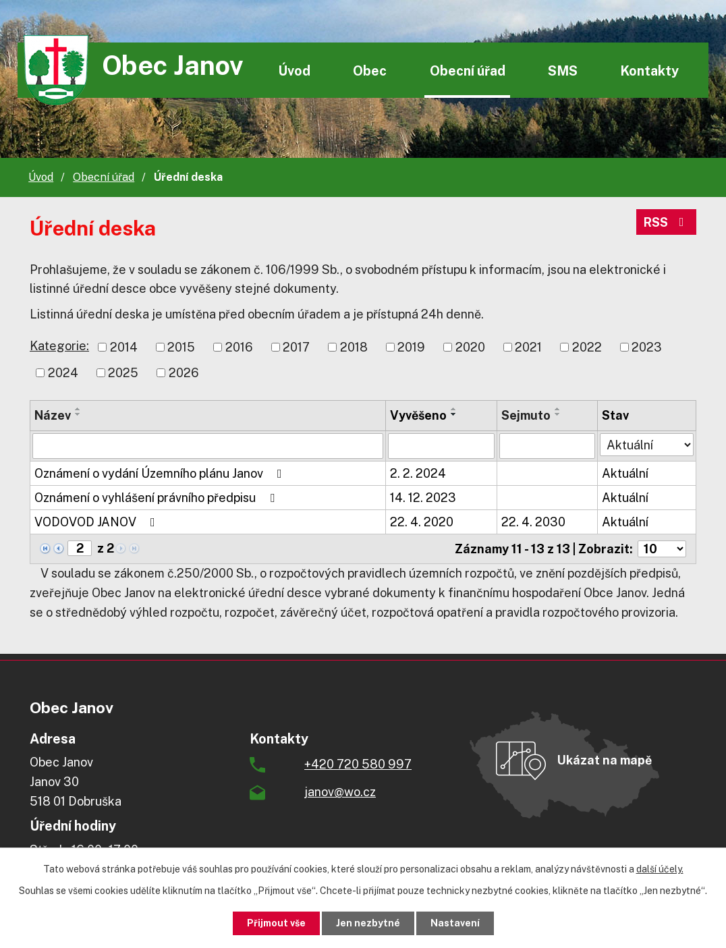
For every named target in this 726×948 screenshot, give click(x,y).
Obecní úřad (467, 70)
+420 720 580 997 (358, 764)
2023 (647, 347)
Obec (370, 70)
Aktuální (625, 473)
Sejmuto (526, 415)
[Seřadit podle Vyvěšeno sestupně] (454, 414)
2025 (123, 373)
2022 (587, 347)
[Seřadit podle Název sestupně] (78, 414)
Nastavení (455, 923)
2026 (184, 373)
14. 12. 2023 (423, 498)
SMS (563, 70)
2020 (470, 347)
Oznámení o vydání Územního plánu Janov (160, 473)
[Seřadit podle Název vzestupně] (78, 409)
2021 (528, 347)
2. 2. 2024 (418, 473)
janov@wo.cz (340, 792)
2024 (63, 373)
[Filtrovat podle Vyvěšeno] (441, 446)
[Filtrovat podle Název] (207, 446)
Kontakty (649, 70)
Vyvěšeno (418, 415)
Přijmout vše (276, 923)
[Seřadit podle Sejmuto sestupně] (558, 414)
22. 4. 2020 (421, 522)
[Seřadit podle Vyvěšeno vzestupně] (454, 409)
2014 (124, 347)
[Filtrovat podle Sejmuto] (547, 446)
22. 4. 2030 (533, 522)
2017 (296, 347)
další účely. (659, 869)
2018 (354, 347)
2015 (181, 347)
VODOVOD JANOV (97, 522)
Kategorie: (59, 346)
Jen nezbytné (368, 923)
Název (52, 415)
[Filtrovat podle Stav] (647, 444)
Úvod (294, 70)
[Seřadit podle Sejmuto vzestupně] (558, 409)
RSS (667, 222)
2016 (239, 347)
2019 (411, 347)
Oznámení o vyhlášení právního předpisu (157, 498)
